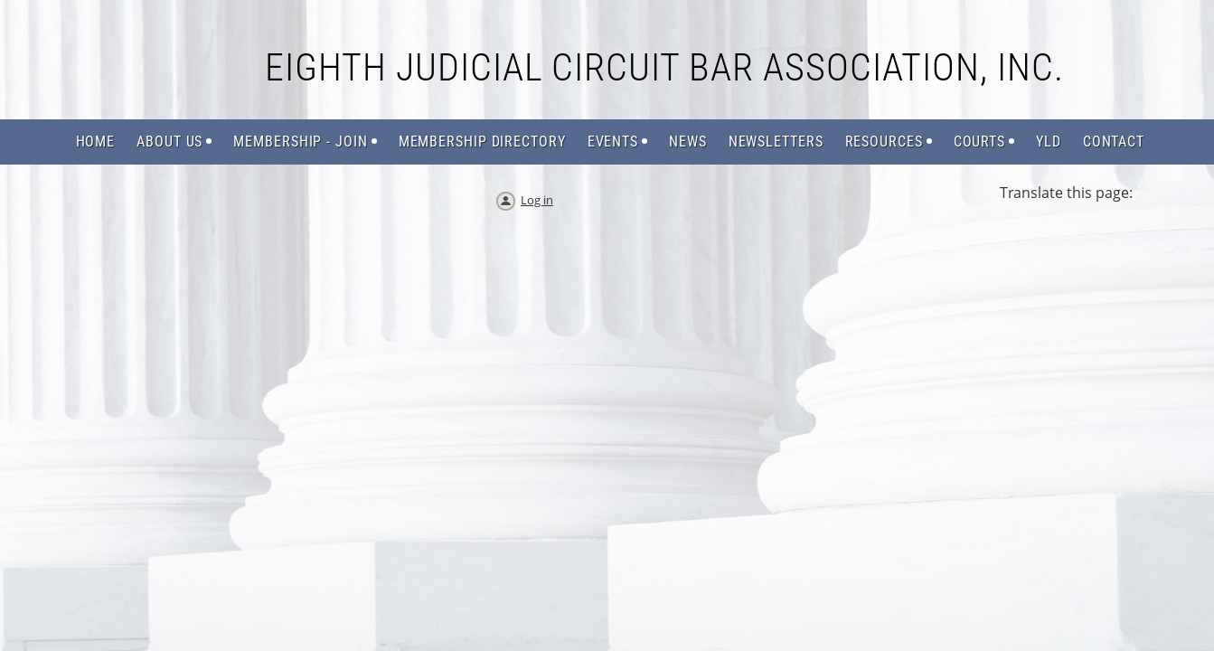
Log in (537, 200)
